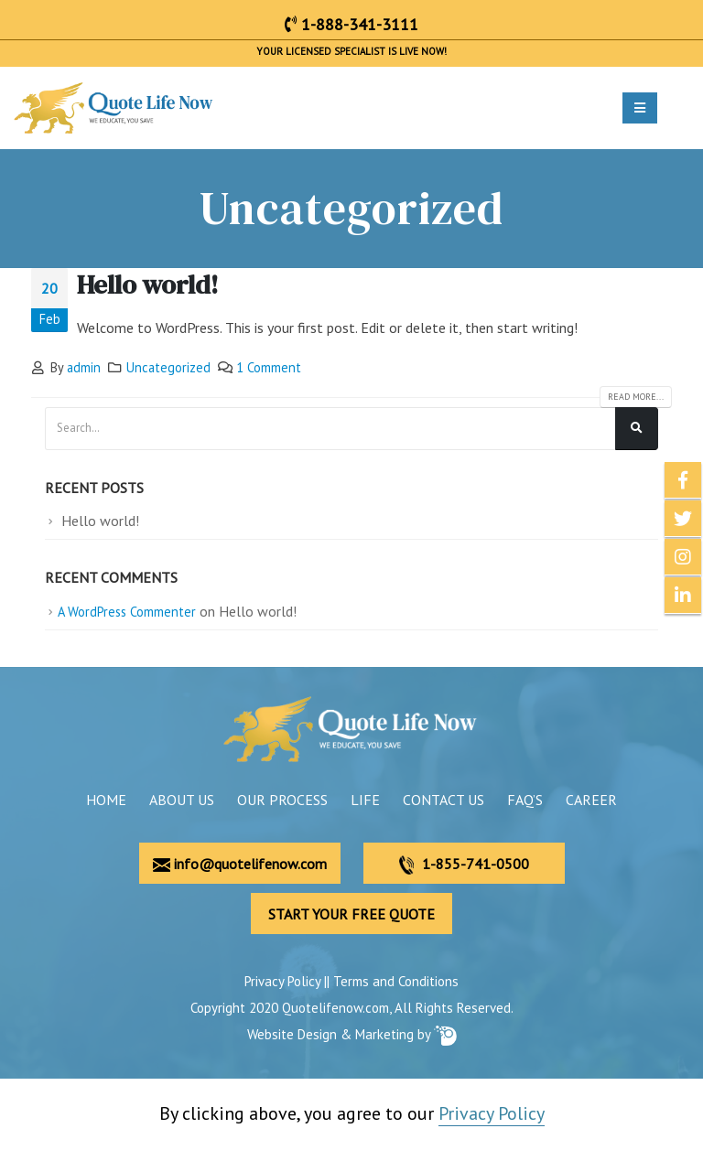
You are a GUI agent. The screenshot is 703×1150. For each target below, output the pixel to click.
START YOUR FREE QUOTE (351, 914)
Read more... (636, 397)
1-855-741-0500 (464, 864)
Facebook (683, 480)
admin (84, 367)
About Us (181, 799)
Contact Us (443, 799)
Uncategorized (168, 367)
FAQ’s (525, 799)
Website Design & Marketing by (352, 1034)
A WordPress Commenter (127, 611)
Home (106, 799)
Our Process (282, 799)
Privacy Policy (282, 981)
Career (591, 799)
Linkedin (683, 595)
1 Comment (268, 367)
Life (365, 799)
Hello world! (148, 284)
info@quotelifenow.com (240, 863)
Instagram (683, 557)
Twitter (683, 518)
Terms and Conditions (396, 981)
